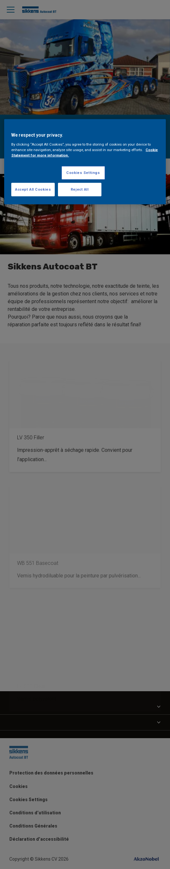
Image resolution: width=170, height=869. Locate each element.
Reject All (80, 189)
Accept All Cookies (33, 189)
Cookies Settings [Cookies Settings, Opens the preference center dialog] (83, 172)
